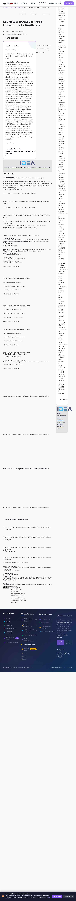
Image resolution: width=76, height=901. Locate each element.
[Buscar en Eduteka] (60, 3)
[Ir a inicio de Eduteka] (7, 3)
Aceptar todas (57, 896)
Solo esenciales (69, 896)
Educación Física (13, 7)
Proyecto (5, 7)
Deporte (19, 7)
